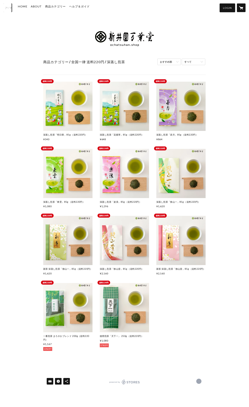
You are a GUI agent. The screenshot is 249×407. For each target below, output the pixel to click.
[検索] (7, 7)
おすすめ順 (166, 61)
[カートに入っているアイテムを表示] (241, 7)
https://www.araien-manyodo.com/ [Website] (198, 381)
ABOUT (40, 7)
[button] (227, 7)
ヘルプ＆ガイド (84, 7)
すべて (188, 61)
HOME (27, 7)
